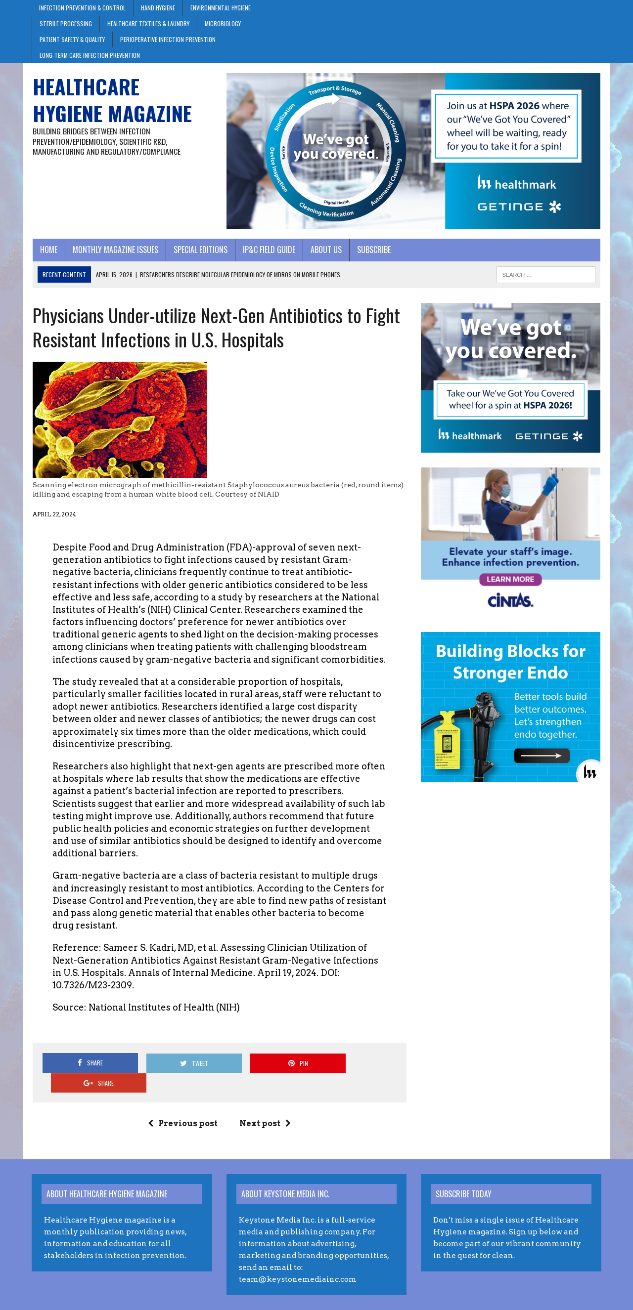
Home (47, 250)
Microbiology (223, 23)
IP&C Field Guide (268, 250)
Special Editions (199, 250)
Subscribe (373, 250)
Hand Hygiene (158, 7)
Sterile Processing (66, 23)
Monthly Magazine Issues (114, 250)
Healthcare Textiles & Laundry (148, 23)
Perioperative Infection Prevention (168, 39)
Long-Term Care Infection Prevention (90, 55)
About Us (325, 250)
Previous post (183, 1103)
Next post (265, 1103)
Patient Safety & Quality (72, 39)
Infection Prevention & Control (82, 7)
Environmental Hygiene (220, 7)
